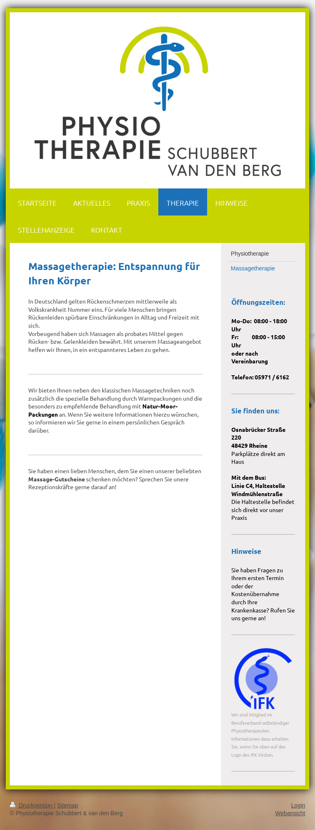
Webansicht (290, 813)
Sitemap (67, 805)
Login (298, 805)
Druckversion (32, 805)
